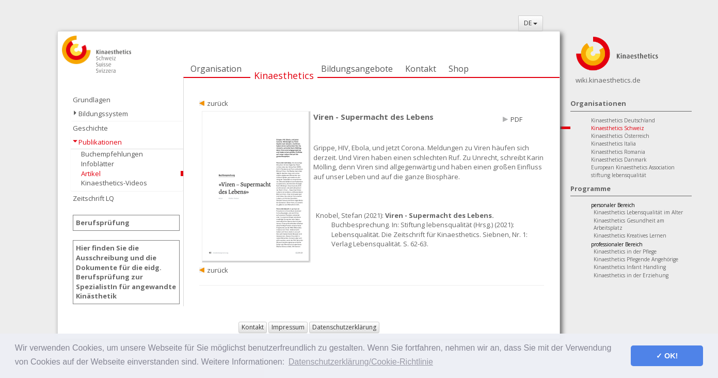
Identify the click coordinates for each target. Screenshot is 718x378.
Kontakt (420, 68)
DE (530, 23)
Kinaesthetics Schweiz (617, 128)
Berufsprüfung (103, 222)
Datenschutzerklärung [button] (344, 327)
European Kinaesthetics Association (633, 167)
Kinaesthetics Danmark (619, 159)
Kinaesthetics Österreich (620, 135)
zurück (217, 103)
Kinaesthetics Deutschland (623, 120)
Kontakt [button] (253, 327)
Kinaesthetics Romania (618, 151)
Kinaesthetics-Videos (114, 182)
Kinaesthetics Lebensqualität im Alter (638, 212)
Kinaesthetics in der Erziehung (631, 275)
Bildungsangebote (357, 68)
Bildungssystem (103, 113)
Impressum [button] (288, 327)
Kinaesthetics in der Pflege (625, 251)
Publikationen (100, 142)
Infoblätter (97, 163)
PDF (516, 119)
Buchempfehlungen (112, 154)
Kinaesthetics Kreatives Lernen (630, 235)
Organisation (216, 68)
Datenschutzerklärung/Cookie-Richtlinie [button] (361, 361)
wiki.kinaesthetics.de (608, 80)
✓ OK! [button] (667, 356)
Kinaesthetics (284, 75)
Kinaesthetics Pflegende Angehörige (636, 259)
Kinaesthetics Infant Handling (630, 267)
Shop (459, 68)
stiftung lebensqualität (618, 175)
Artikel (91, 173)
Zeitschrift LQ (93, 198)
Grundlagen (91, 99)
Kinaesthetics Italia (613, 143)
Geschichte (90, 128)
